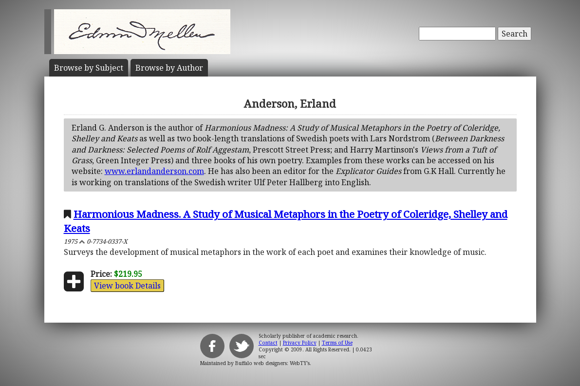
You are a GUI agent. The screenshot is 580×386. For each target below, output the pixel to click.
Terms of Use (337, 342)
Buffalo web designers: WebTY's (272, 363)
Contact (268, 342)
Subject (88, 68)
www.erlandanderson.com (154, 171)
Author (169, 68)
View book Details (127, 285)
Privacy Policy (300, 342)
